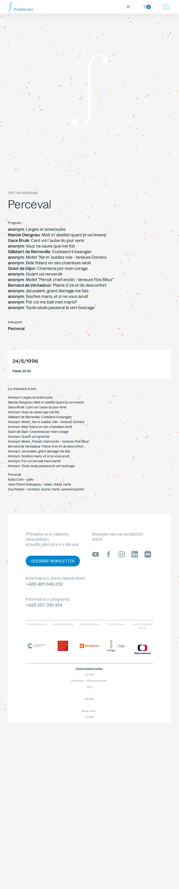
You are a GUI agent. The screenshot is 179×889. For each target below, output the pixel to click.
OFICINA (89, 717)
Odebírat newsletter (52, 561)
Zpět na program (23, 193)
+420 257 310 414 (44, 605)
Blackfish (89, 698)
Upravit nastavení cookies (89, 668)
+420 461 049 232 (44, 584)
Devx (89, 686)
